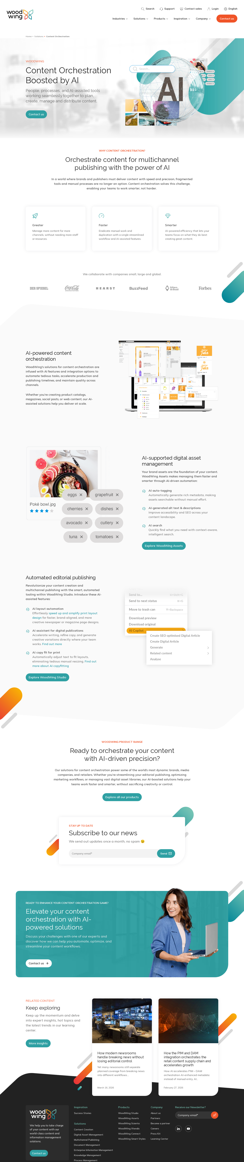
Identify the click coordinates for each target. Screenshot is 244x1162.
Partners (155, 1118)
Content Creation (83, 1129)
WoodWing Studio (128, 1113)
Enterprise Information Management (93, 1150)
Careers (155, 1128)
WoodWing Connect (129, 1133)
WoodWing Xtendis (129, 1128)
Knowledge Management (87, 1155)
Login (213, 9)
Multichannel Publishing (86, 1139)
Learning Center (159, 1138)
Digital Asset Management (88, 1134)
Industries (120, 18)
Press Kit (156, 1133)
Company (203, 18)
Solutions (141, 18)
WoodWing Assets (128, 1118)
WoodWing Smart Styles (132, 1138)
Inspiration (182, 18)
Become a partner (160, 1123)
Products (161, 18)
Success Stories (82, 1113)
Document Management (87, 1144)
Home (29, 36)
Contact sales (191, 9)
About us (156, 1113)
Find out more (52, 644)
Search (147, 9)
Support (167, 9)
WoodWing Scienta (129, 1123)
